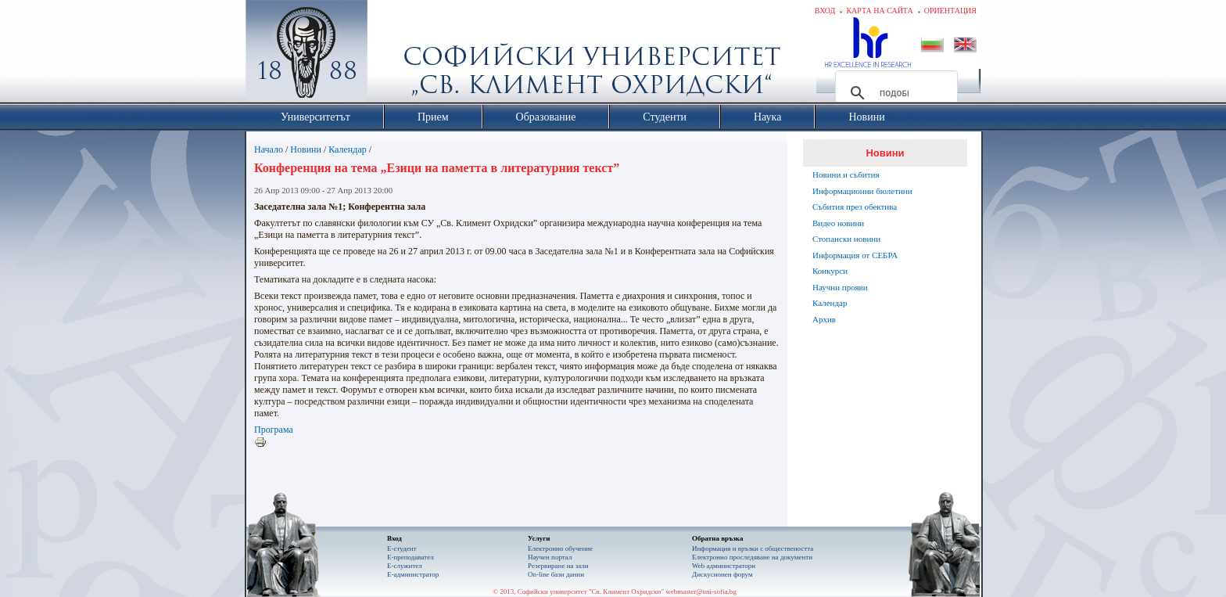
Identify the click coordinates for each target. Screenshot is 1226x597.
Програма (273, 429)
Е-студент (402, 548)
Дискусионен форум (722, 574)
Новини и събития (846, 174)
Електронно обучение (560, 548)
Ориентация (950, 10)
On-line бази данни (556, 574)
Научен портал (550, 557)
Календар (347, 149)
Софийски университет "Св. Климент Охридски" (395, 55)
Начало (268, 149)
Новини (305, 149)
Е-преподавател (410, 557)
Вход (825, 10)
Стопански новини (846, 238)
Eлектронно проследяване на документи (752, 557)
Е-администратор (413, 574)
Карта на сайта (879, 10)
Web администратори (723, 566)
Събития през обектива (854, 206)
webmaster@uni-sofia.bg (701, 591)
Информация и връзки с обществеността (752, 548)
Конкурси (830, 270)
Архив (824, 319)
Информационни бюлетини (862, 191)
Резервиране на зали (558, 566)
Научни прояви (840, 287)
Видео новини (838, 223)
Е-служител (404, 566)
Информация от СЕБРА (855, 255)
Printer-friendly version (264, 443)
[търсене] (894, 93)
